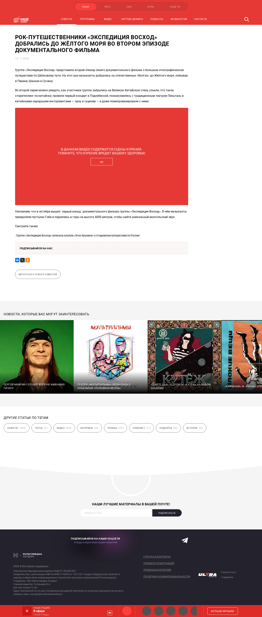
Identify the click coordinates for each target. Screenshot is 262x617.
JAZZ (129, 7)
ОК (101, 162)
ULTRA (150, 7)
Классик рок (183, 611)
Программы (87, 19)
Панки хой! (195, 611)
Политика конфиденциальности (166, 576)
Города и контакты (156, 556)
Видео (108, 19)
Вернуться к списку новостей (38, 274)
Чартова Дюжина (132, 19)
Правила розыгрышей (158, 563)
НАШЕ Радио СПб (158, 611)
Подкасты (156, 19)
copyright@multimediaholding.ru (46, 594)
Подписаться (167, 513)
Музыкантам (179, 19)
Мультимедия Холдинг (27, 555)
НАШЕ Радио (126, 611)
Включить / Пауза (27, 611)
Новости (66, 19)
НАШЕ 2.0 (146, 611)
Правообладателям (157, 569)
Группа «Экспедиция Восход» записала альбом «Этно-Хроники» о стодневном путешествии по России (77, 235)
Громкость (110, 613)
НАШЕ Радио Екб (170, 611)
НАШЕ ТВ (175, 7)
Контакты (200, 19)
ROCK (107, 7)
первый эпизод (71, 211)
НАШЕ (85, 7)
